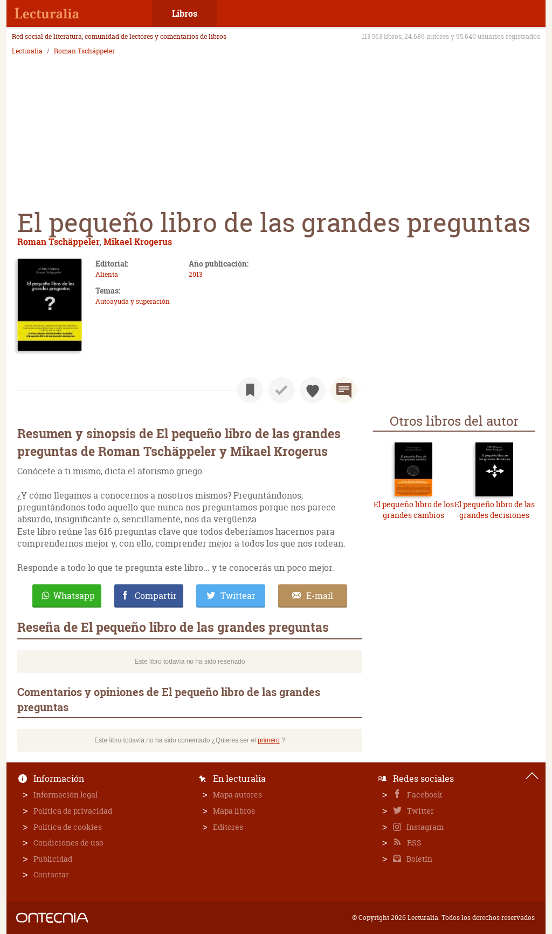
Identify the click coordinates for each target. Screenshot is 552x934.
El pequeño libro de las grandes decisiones (494, 509)
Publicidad (52, 859)
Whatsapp (74, 596)
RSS (413, 842)
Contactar (51, 874)
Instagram (424, 827)
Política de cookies (67, 827)
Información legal (65, 794)
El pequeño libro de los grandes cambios (414, 509)
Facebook (424, 794)
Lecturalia (27, 51)
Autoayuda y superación (132, 301)
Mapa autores (237, 794)
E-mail (319, 596)
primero (269, 740)
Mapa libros (234, 811)
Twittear (238, 596)
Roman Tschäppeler (84, 51)
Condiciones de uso (68, 842)
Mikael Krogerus (138, 241)
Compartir (156, 596)
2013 (195, 274)
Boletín (418, 859)
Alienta (106, 274)
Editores (228, 827)
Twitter (419, 811)
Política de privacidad (72, 811)
